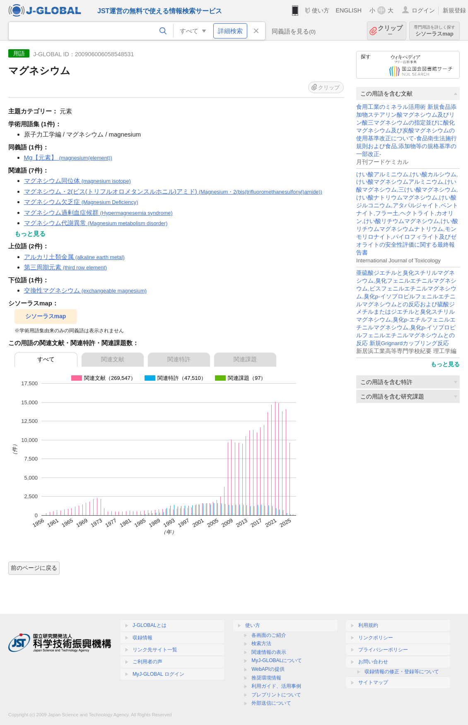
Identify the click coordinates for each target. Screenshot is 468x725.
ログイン (423, 10)
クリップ (390, 30)
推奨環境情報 (266, 678)
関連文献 (112, 359)
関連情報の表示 (268, 652)
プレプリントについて (276, 695)
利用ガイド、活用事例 (276, 686)
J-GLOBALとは (149, 625)
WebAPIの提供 (268, 669)
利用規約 (368, 625)
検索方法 (261, 643)
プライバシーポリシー (383, 650)
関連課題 (245, 359)
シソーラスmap (434, 31)
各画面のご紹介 (268, 635)
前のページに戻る (34, 567)
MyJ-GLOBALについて (276, 660)
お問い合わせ (373, 662)
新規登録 (454, 10)
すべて (46, 359)
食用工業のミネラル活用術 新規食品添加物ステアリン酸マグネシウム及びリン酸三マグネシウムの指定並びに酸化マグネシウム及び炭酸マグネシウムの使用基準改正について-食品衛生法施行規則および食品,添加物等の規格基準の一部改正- (406, 130)
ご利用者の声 (147, 662)
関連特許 (179, 359)
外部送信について (271, 703)
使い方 (320, 10)
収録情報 (142, 638)
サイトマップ (373, 682)
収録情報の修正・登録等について (401, 672)
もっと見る (445, 364)
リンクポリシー (375, 638)
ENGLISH (348, 10)
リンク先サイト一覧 (155, 650)
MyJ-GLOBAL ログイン (158, 674)
